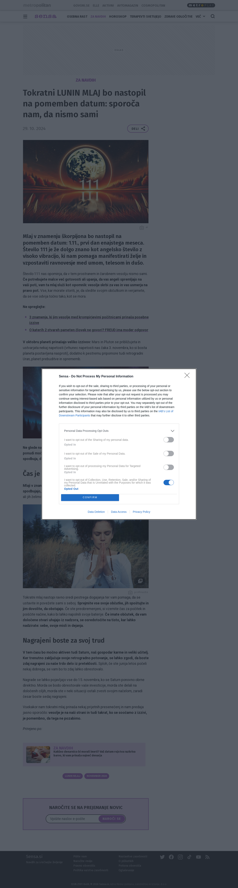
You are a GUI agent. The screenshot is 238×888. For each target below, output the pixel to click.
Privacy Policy (141, 511)
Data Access (119, 511)
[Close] (188, 376)
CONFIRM (90, 497)
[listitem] (119, 431)
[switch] (168, 439)
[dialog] (119, 444)
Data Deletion (96, 511)
